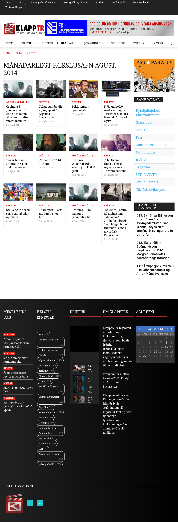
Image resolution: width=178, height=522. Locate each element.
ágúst (31, 53)
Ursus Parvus (147, 182)
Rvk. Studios (146, 160)
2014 (19, 53)
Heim (7, 53)
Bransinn (9, 334)
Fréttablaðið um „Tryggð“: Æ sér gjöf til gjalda (17, 406)
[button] (170, 43)
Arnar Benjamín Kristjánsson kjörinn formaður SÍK (16, 342)
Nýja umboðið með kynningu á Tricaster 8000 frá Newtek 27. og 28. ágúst (116, 114)
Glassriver (144, 122)
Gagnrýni (9, 398)
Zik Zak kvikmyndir (152, 189)
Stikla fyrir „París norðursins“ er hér (50, 213)
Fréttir (44, 102)
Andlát (8, 383)
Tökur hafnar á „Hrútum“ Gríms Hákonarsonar (17, 164)
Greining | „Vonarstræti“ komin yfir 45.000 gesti (83, 166)
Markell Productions (152, 145)
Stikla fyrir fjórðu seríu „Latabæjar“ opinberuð (18, 213)
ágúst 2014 (155, 329)
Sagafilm (143, 167)
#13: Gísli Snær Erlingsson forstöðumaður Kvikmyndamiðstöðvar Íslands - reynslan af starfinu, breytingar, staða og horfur (154, 225)
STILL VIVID (146, 175)
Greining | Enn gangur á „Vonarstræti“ (82, 213)
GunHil (141, 130)
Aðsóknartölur (17, 102)
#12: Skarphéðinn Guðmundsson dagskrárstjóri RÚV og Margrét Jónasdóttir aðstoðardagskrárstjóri (152, 250)
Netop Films (145, 152)
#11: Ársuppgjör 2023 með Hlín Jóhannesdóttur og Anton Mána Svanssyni (155, 269)
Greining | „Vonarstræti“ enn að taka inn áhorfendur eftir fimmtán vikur (17, 114)
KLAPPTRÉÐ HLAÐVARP (146, 206)
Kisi (139, 137)
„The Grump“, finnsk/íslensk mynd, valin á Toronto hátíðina (115, 166)
